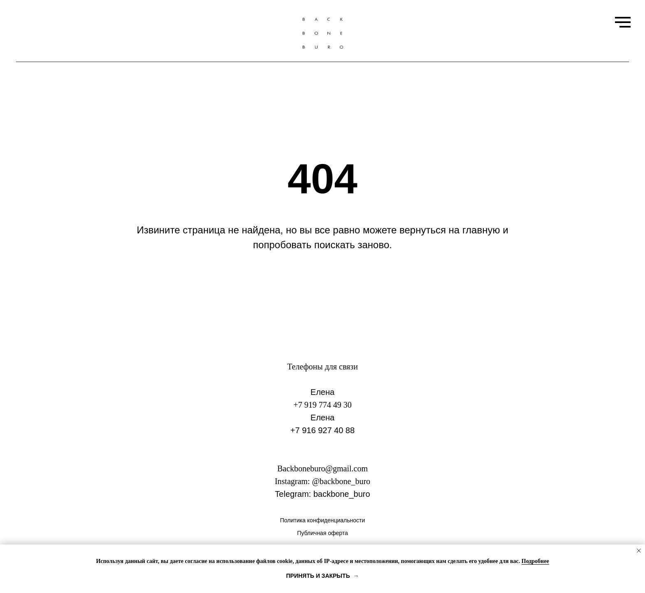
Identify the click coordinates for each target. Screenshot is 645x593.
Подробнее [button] (535, 561)
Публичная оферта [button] (322, 533)
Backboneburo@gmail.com (322, 468)
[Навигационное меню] (623, 22)
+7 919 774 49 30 (322, 404)
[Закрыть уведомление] (639, 551)
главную (481, 229)
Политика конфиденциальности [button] (322, 520)
